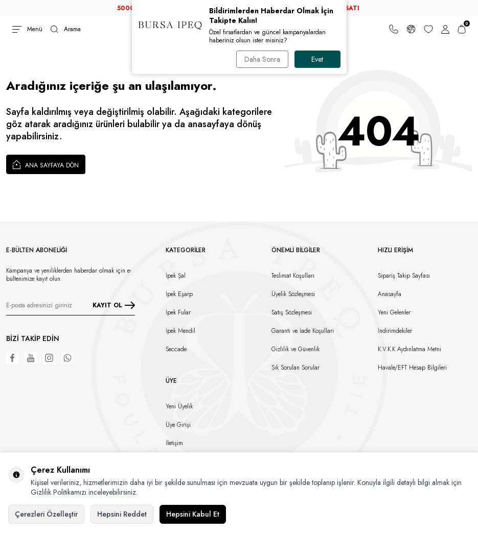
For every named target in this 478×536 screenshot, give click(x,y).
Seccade (176, 349)
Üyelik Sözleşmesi (293, 294)
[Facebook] (12, 358)
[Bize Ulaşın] (393, 29)
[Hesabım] (445, 29)
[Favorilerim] (428, 29)
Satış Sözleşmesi (291, 312)
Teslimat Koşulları (292, 275)
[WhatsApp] (67, 358)
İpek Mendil (180, 330)
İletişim (174, 443)
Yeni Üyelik (179, 406)
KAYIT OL (114, 305)
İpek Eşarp (179, 294)
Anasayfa (389, 294)
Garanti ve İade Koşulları (302, 330)
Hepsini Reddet (122, 514)
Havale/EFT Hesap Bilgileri (412, 367)
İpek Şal (176, 275)
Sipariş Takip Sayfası (404, 275)
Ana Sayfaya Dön (46, 164)
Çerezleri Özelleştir (46, 514)
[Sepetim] (462, 29)
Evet (317, 59)
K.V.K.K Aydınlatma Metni (409, 349)
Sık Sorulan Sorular (295, 367)
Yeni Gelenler (394, 312)
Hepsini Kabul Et (192, 514)
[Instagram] (49, 358)
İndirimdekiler (395, 330)
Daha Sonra (262, 59)
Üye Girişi (178, 424)
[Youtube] (31, 358)
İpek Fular (178, 312)
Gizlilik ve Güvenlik (295, 349)
